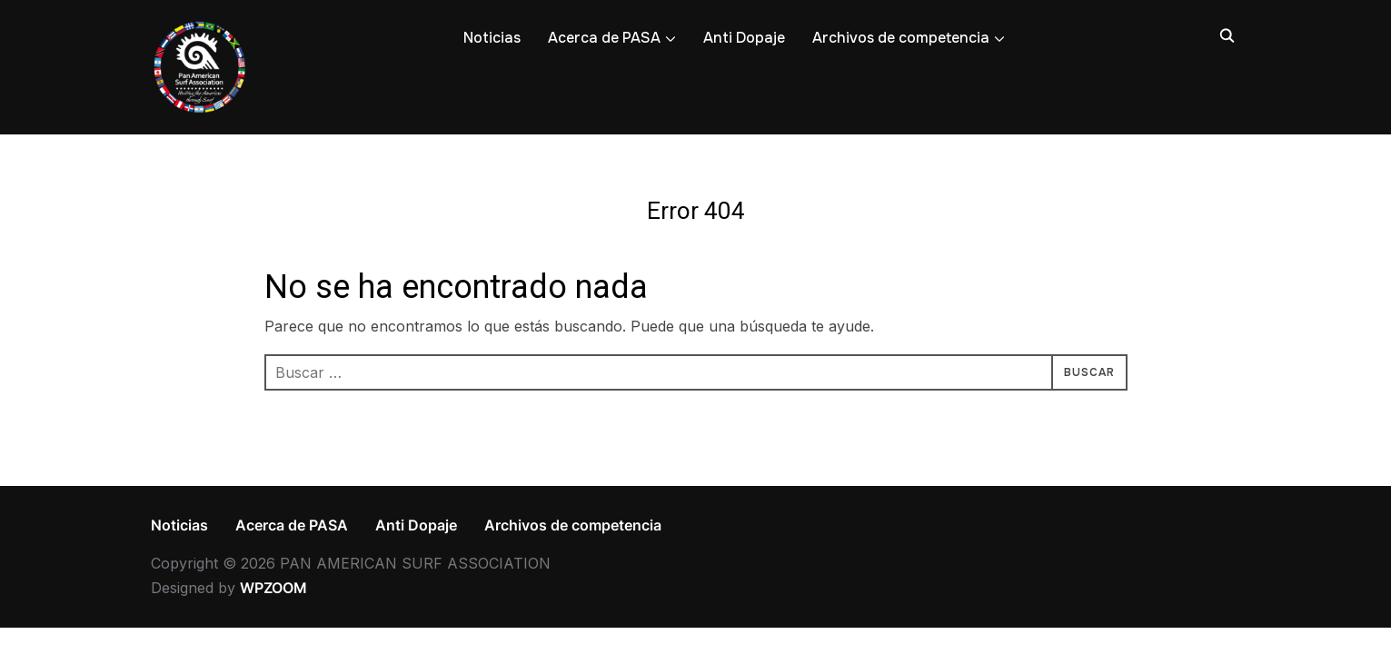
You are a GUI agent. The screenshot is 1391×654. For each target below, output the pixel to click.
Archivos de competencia (900, 37)
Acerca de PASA (604, 37)
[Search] (1227, 34)
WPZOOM (273, 588)
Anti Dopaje (744, 37)
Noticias (492, 37)
